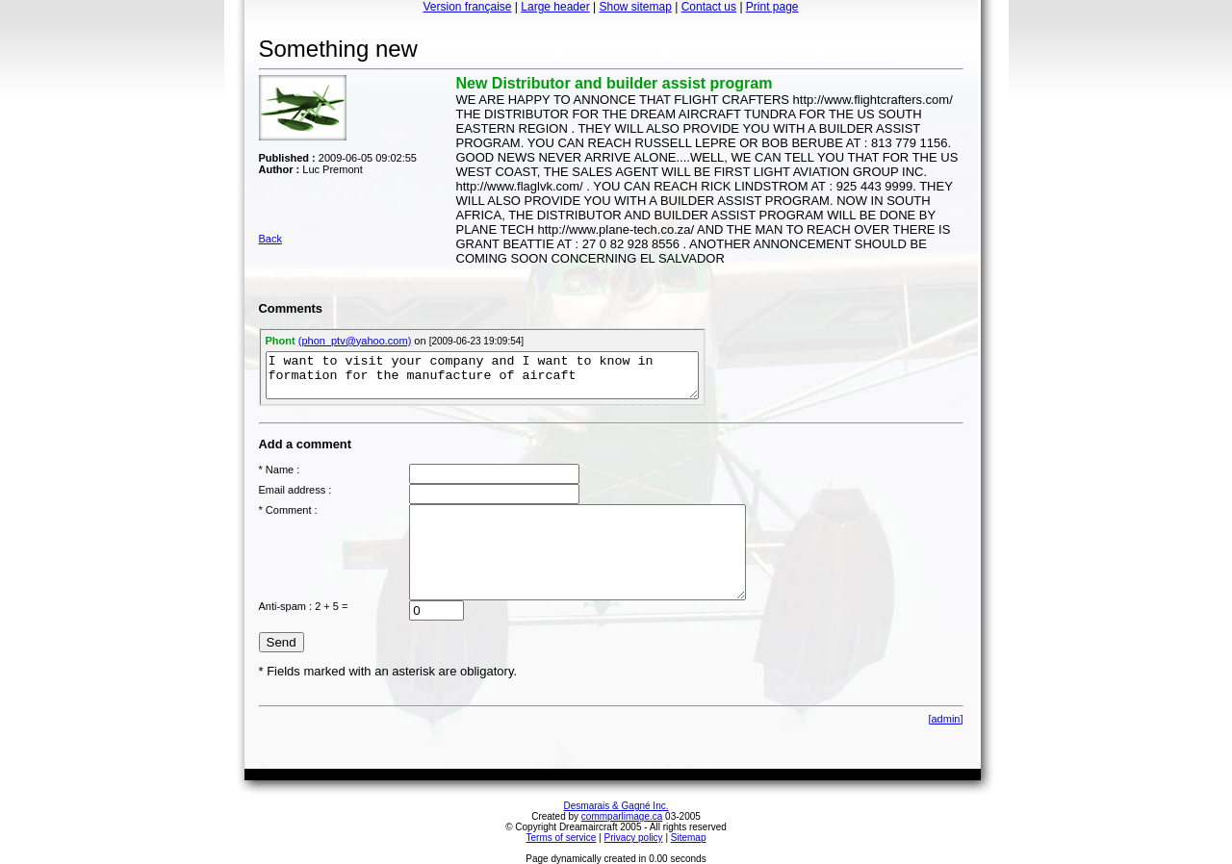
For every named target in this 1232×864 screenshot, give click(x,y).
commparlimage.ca (621, 816)
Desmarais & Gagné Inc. (616, 805)
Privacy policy (632, 837)
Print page (772, 6)
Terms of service (561, 837)
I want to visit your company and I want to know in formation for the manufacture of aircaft (482, 375)
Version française (467, 6)
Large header (555, 6)
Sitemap (688, 837)
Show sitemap (636, 6)
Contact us (708, 6)
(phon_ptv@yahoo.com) (355, 340)
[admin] (945, 718)
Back (270, 238)
